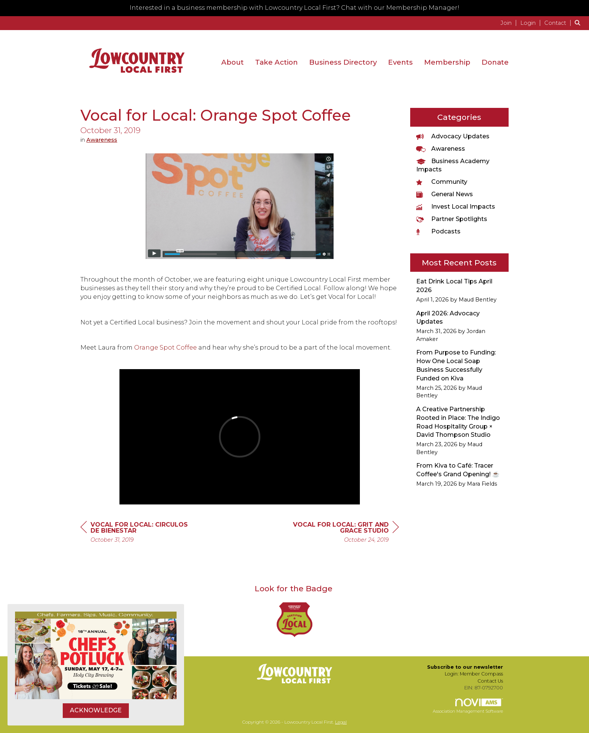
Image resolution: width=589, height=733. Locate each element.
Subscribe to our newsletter (465, 667)
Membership (447, 62)
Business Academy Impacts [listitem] (452, 165)
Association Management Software (468, 706)
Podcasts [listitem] (438, 231)
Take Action (276, 62)
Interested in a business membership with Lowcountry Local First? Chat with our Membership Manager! (294, 7)
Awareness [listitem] (440, 148)
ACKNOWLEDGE (96, 710)
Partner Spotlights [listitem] (451, 219)
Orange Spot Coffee (165, 347)
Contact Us (490, 681)
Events (400, 62)
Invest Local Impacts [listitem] (455, 206)
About (232, 62)
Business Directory (343, 62)
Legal (341, 722)
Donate (495, 62)
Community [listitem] (441, 181)
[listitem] (509, 22)
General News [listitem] (444, 194)
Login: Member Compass (474, 674)
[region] (342, 533)
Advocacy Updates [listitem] (452, 136)
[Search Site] (579, 22)
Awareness (101, 139)
